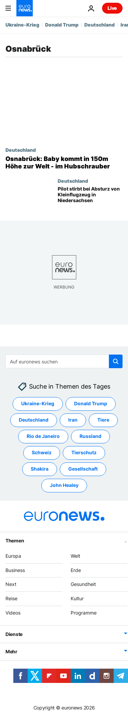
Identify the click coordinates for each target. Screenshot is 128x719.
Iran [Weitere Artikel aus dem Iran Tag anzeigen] (72, 420)
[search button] (116, 361)
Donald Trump (62, 25)
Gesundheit (83, 584)
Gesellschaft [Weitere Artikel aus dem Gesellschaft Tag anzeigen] (83, 469)
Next (10, 584)
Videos (12, 613)
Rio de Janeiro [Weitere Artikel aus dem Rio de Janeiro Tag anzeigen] (43, 436)
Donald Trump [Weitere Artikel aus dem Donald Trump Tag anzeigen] (90, 404)
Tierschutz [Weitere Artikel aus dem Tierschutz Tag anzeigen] (84, 453)
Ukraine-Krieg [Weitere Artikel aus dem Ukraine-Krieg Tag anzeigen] (37, 404)
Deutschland (99, 25)
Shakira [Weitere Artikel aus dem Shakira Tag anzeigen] (39, 469)
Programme (84, 613)
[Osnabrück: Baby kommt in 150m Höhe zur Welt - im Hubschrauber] (64, 162)
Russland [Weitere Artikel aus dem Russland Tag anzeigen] (90, 436)
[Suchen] (64, 361)
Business (15, 570)
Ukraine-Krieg (22, 25)
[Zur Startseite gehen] (24, 8)
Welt (75, 556)
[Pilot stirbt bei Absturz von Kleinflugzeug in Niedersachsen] (90, 198)
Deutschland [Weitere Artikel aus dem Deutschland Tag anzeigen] (33, 420)
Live (112, 8)
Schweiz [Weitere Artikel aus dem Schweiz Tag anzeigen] (42, 453)
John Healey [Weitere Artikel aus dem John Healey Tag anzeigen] (64, 485)
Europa (13, 556)
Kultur (77, 598)
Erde (76, 570)
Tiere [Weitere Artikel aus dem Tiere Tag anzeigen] (103, 420)
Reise (11, 598)
